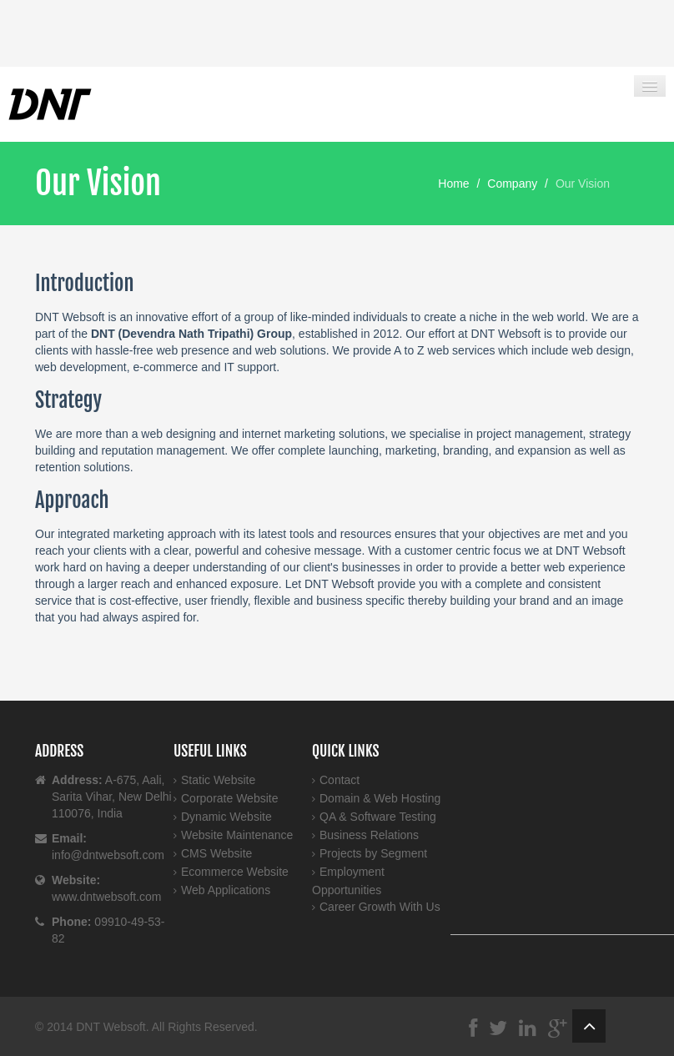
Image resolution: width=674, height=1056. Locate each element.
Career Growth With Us (379, 906)
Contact (339, 780)
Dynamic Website (226, 816)
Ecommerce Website (235, 871)
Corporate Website (229, 798)
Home (453, 183)
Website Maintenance (237, 835)
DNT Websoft (111, 1026)
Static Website (218, 780)
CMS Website (216, 853)
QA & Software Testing (377, 816)
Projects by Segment (373, 853)
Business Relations (369, 835)
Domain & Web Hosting (379, 798)
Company (512, 183)
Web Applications (225, 890)
